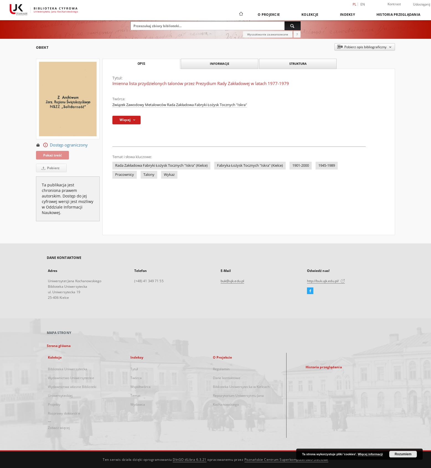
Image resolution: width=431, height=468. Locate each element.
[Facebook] (310, 291)
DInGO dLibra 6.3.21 (190, 459)
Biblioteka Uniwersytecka (67, 369)
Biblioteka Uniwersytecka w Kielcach (241, 386)
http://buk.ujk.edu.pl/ (326, 281)
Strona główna (59, 345)
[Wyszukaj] (293, 25)
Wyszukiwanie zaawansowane (267, 34)
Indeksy (347, 14)
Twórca (136, 378)
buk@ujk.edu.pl (232, 281)
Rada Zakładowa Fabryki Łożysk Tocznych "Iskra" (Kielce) (161, 165)
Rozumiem (403, 454)
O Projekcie (269, 14)
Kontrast (394, 4)
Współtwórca (140, 386)
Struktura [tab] (298, 63)
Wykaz (169, 174)
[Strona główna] (240, 14)
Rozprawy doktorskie (64, 413)
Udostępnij (421, 4)
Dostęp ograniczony (62, 145)
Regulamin (221, 369)
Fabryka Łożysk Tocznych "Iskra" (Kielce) (250, 165)
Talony (148, 174)
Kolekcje (309, 14)
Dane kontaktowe (226, 378)
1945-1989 (326, 165)
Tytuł (134, 369)
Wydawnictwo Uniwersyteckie (71, 378)
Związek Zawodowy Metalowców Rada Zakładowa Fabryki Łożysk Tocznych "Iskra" (179, 104)
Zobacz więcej (59, 427)
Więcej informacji (370, 454)
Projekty (54, 404)
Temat (135, 395)
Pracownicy (124, 174)
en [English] (362, 4)
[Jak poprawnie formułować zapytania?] (297, 34)
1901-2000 (300, 165)
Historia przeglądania (398, 14)
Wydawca (137, 404)
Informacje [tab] (219, 63)
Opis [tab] (141, 64)
